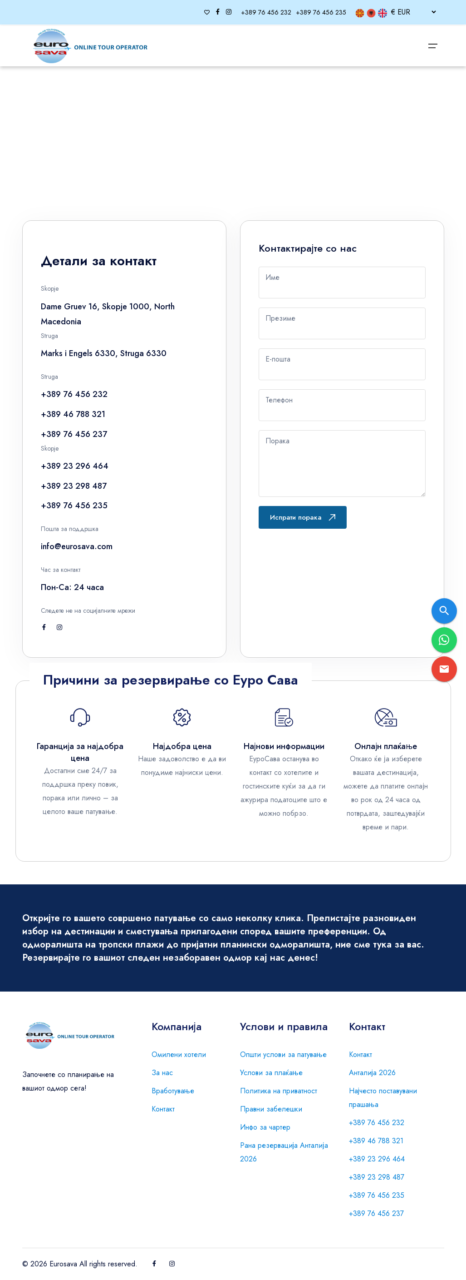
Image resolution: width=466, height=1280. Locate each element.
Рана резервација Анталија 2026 (284, 1152)
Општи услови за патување (283, 1054)
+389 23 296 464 (377, 1159)
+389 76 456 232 (376, 1122)
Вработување (173, 1091)
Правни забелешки (271, 1109)
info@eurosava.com (77, 546)
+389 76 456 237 (376, 1213)
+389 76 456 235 (376, 1195)
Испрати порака (302, 517)
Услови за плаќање (271, 1072)
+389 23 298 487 (376, 1177)
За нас (162, 1072)
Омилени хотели (179, 1054)
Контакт (163, 1109)
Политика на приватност (278, 1091)
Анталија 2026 (372, 1072)
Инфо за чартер (265, 1127)
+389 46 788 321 (376, 1141)
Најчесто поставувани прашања (383, 1098)
